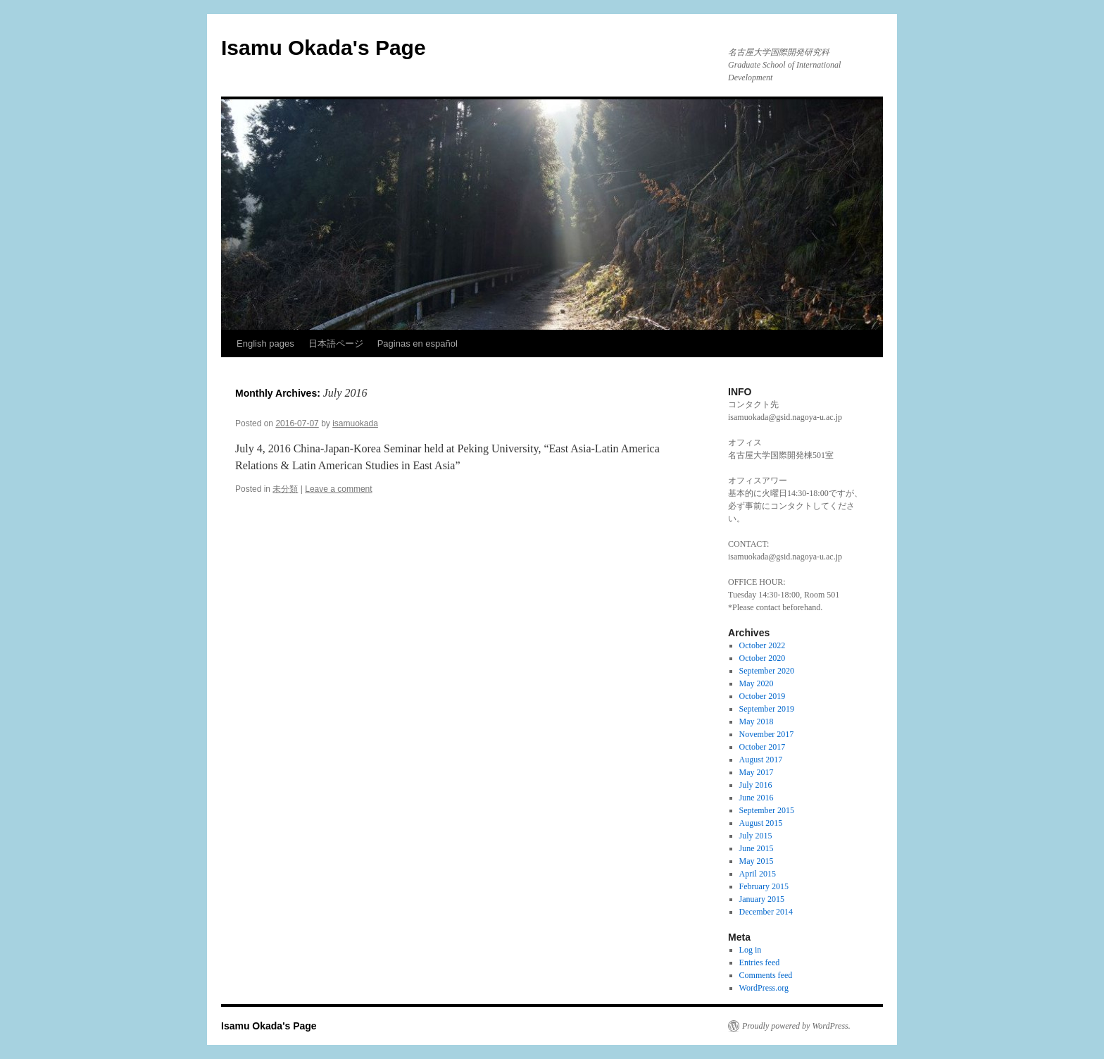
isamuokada (355, 423)
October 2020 (762, 658)
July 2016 (755, 785)
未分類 (285, 489)
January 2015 (761, 899)
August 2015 (761, 823)
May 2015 (756, 861)
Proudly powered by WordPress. (796, 1026)
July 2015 (755, 836)
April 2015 (757, 874)
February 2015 (764, 886)
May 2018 (756, 721)
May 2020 (756, 683)
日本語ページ (335, 343)
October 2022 (762, 645)
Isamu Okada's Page (323, 47)
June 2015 (756, 848)
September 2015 (766, 810)
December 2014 (766, 912)
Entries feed (759, 962)
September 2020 (766, 671)
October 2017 (762, 747)
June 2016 (756, 798)
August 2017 (761, 759)
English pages (265, 343)
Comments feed (766, 975)
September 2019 (766, 709)
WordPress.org (764, 988)
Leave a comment (338, 489)
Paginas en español (417, 343)
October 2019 (762, 696)
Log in (750, 950)
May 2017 (756, 772)
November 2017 (766, 734)
